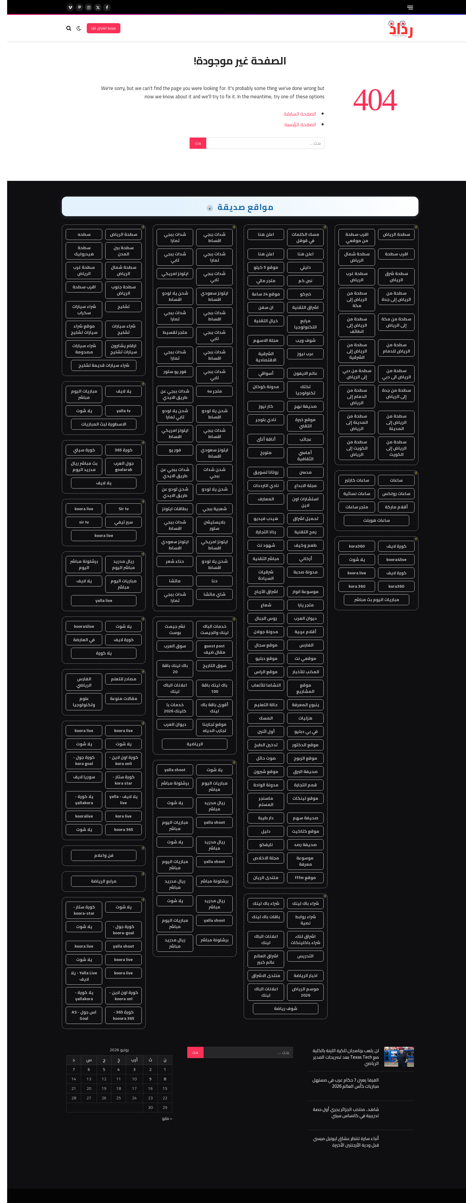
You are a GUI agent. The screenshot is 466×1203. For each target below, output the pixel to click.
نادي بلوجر (258, 419)
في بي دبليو (298, 731)
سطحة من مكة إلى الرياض (389, 322)
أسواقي (258, 373)
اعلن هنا (259, 234)
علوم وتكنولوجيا (77, 702)
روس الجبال (259, 618)
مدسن (298, 472)
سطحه (77, 234)
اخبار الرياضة (298, 975)
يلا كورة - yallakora (77, 800)
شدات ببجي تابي (168, 257)
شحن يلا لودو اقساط (168, 296)
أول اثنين (258, 731)
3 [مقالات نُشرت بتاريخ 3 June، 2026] (127, 1069)
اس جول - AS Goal (76, 1015)
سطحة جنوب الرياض (116, 290)
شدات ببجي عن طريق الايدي (167, 394)
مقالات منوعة (116, 698)
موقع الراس (258, 672)
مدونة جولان (258, 632)
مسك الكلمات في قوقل (298, 237)
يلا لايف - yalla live (116, 800)
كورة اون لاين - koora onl (116, 996)
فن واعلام (96, 855)
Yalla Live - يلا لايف (77, 976)
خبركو (298, 294)
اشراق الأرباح (259, 591)
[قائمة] (403, 7)
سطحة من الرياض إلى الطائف (349, 325)
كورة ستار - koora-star (77, 910)
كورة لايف (389, 546)
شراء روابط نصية (298, 920)
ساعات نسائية (349, 493)
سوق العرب (168, 646)
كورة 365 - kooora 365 (116, 1015)
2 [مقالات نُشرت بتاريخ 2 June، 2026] (143, 1069)
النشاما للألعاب (259, 685)
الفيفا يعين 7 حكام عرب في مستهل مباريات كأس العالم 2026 (338, 1083)
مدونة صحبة (298, 572)
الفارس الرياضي (76, 682)
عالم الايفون (298, 373)
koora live (349, 573)
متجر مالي (258, 280)
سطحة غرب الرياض (349, 277)
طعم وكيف (298, 545)
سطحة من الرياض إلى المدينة (389, 422)
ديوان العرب (298, 618)
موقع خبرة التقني (298, 423)
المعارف (259, 499)
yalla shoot (167, 770)
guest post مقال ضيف (207, 649)
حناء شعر (168, 561)
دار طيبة (259, 818)
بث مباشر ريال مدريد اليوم (77, 466)
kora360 (350, 546)
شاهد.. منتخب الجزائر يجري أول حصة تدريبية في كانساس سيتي (339, 1112)
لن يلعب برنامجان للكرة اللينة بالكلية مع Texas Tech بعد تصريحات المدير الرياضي (339, 1056)
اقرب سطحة (389, 254)
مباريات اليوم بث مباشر (369, 599)
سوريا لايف (77, 777)
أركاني (298, 558)
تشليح (116, 306)
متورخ (259, 452)
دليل (258, 831)
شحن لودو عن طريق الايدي (168, 492)
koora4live (389, 559)
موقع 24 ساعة (259, 294)
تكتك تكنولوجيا (298, 390)
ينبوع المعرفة (298, 705)
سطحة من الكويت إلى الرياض (349, 448)
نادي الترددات (259, 485)
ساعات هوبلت (369, 520)
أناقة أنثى (258, 439)
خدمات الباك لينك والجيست (207, 629)
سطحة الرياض (389, 234)
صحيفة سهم (298, 818)
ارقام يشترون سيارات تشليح (116, 349)
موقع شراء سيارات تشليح (77, 329)
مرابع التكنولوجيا (298, 324)
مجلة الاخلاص (259, 858)
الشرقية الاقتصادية (258, 357)
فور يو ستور (167, 371)
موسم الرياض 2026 (298, 992)
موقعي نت (298, 658)
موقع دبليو (258, 658)
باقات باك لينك (259, 917)
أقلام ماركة (389, 507)
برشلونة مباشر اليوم (77, 564)
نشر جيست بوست (168, 629)
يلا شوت (350, 559)
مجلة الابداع (298, 485)
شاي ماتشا (207, 594)
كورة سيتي (77, 450)
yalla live (96, 600)
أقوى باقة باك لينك (207, 708)
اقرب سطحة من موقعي (349, 237)
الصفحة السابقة (293, 113)
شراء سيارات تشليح (116, 329)
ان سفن (258, 307)
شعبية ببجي (207, 509)
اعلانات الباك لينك (259, 939)
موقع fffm (298, 877)
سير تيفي (116, 522)
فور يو (168, 450)
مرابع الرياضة (96, 881)
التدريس (298, 956)
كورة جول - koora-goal (116, 930)
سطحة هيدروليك (77, 251)
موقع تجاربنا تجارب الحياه (207, 727)
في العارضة (77, 640)
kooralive (77, 816)
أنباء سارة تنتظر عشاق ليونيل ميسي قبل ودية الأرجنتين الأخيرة (339, 1141)
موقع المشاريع (298, 688)
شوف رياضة (278, 1008)
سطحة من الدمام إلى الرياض (350, 396)
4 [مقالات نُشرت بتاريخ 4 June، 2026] (111, 1069)
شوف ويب (298, 340)
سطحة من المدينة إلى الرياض (350, 422)
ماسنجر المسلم (258, 801)
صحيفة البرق (298, 771)
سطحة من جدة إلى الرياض (389, 393)
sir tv (77, 522)
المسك (259, 718)
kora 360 (349, 586)
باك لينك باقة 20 (168, 669)
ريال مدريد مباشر (207, 806)
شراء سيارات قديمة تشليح (96, 365)
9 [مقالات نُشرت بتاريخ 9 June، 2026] (143, 1079)
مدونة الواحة (258, 785)
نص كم (298, 280)
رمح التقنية (298, 532)
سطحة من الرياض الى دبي (389, 374)
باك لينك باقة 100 (207, 688)
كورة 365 (116, 450)
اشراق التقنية (298, 307)
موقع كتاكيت (298, 831)
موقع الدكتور (298, 745)
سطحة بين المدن (116, 251)
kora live (116, 816)
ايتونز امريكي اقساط (167, 433)
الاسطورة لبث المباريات (96, 424)
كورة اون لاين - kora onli (116, 760)
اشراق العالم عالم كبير (259, 959)
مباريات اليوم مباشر (207, 786)
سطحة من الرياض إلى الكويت (389, 448)
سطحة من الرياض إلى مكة (349, 299)
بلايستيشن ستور (207, 525)
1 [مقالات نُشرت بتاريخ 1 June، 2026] (158, 1069)
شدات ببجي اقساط (207, 237)
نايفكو (259, 844)
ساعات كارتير (350, 480)
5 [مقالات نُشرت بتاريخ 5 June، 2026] (97, 1069)
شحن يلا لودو (207, 489)
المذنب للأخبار (298, 672)
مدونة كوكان (258, 387)
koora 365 (116, 829)
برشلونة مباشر (168, 783)
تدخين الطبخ (258, 745)
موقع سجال (258, 645)
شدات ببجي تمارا (168, 237)
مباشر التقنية (258, 558)
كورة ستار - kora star (116, 780)
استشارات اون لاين (298, 502)
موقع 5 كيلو (258, 267)
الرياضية (188, 744)
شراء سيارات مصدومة (77, 349)
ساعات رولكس (389, 493)
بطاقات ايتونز (168, 509)
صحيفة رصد (298, 844)
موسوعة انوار (298, 591)
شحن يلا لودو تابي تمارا (168, 414)
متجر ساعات (349, 507)
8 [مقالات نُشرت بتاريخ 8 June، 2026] (158, 1079)
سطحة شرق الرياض (389, 277)
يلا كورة (97, 653)
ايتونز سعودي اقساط (207, 296)
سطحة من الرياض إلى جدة (389, 296)
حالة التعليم (258, 705)
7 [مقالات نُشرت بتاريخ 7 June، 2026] (66, 1069)
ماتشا (168, 581)
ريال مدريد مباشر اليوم (116, 564)
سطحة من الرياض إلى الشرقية (349, 351)
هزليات (298, 718)
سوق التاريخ (207, 665)
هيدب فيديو (258, 518)
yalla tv (116, 411)
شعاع (259, 605)
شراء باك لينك (298, 903)
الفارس (298, 645)
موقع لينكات (298, 798)
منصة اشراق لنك (96, 28)
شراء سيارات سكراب (77, 310)
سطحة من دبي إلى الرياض (349, 374)
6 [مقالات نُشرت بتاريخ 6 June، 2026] (82, 1069)
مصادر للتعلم (116, 679)
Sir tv (116, 509)
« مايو (160, 1118)
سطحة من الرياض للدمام (389, 348)
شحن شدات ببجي (207, 473)
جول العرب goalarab (116, 466)
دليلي (298, 267)
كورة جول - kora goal (77, 760)
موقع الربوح (298, 758)
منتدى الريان (258, 877)
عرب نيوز (298, 354)
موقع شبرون (258, 771)
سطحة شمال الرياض (350, 257)
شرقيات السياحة (259, 575)
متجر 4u (207, 391)
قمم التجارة (298, 785)
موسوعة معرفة (298, 861)
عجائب (298, 439)
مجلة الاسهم (258, 340)
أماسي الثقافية (298, 456)
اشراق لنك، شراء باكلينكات (298, 939)
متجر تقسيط (167, 332)
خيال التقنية (259, 321)
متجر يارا (298, 605)
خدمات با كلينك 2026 (168, 708)
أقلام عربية (298, 632)
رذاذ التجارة (258, 532)
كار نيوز (258, 406)
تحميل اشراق (298, 518)
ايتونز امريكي (167, 273)
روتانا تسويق (258, 472)
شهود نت (259, 545)
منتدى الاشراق (258, 975)
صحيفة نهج (298, 406)
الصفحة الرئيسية (293, 124)
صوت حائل (259, 758)
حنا (207, 581)
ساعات (389, 480)
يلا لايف (116, 391)
